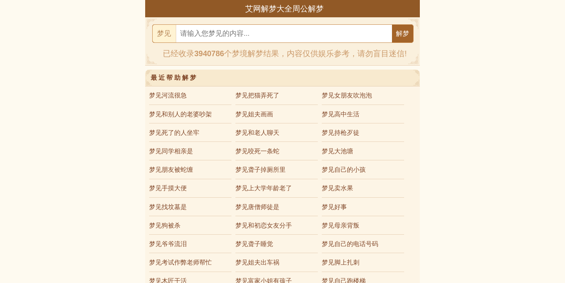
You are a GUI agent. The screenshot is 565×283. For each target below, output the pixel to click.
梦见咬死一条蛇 (257, 151)
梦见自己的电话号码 (350, 244)
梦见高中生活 (340, 114)
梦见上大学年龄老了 (263, 188)
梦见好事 (334, 207)
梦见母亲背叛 (340, 225)
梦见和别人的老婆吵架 (180, 114)
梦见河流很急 (168, 95)
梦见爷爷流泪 (168, 244)
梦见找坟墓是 (168, 207)
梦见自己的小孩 (344, 169)
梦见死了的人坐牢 (174, 132)
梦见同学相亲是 (171, 151)
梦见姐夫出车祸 (257, 262)
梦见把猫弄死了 (257, 95)
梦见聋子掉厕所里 (260, 169)
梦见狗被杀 (164, 225)
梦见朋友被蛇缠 (171, 169)
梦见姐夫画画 (254, 114)
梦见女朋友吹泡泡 (347, 95)
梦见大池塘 (337, 151)
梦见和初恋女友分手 (263, 225)
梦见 (164, 33)
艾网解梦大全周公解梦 (284, 8)
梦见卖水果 (337, 188)
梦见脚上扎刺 (340, 262)
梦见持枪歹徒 (340, 132)
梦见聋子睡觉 (254, 244)
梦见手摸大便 (168, 188)
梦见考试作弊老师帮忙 (180, 262)
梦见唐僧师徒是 (257, 207)
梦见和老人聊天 (257, 132)
